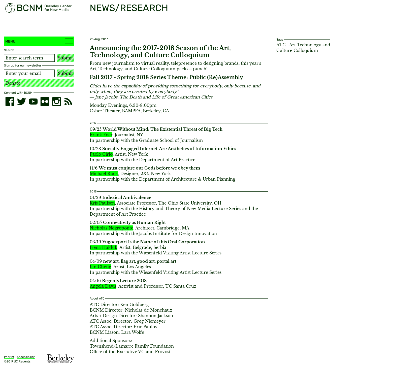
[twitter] (21, 101)
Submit (65, 57)
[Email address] (29, 73)
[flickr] (45, 101)
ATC (281, 44)
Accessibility (26, 357)
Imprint (9, 357)
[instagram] (56, 101)
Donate (12, 83)
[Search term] (29, 58)
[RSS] (68, 101)
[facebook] (10, 101)
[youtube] (33, 101)
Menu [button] (39, 41)
